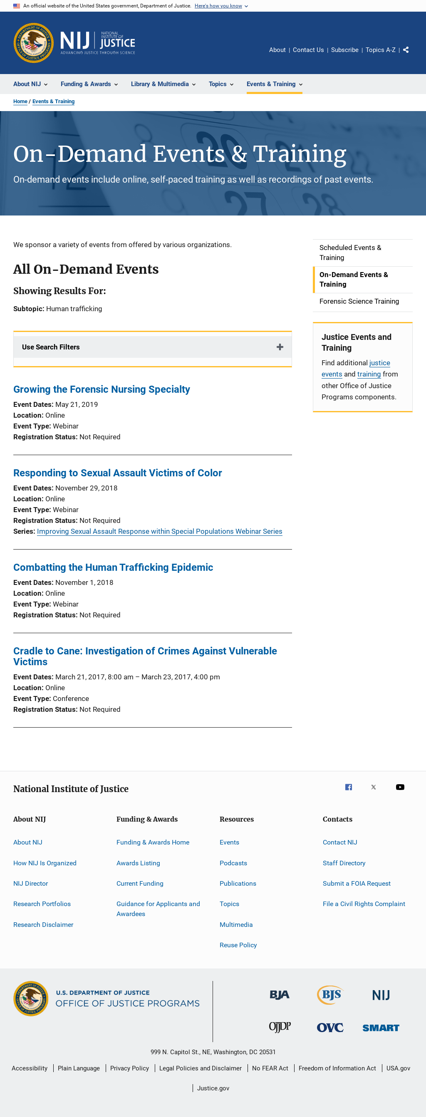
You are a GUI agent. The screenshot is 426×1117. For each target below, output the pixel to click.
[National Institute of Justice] (381, 1001)
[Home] (98, 43)
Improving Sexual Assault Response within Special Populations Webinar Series (159, 531)
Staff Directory (344, 863)
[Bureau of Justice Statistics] (330, 1006)
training (369, 374)
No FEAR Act (270, 1068)
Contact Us (308, 50)
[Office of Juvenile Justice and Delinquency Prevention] (280, 1035)
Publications (238, 883)
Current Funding (139, 883)
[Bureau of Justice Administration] (280, 1001)
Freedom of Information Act (337, 1068)
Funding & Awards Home (152, 842)
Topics (229, 904)
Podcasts (233, 863)
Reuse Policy (238, 945)
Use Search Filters (51, 347)
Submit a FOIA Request (357, 883)
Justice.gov (213, 1088)
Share (412, 55)
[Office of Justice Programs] (33, 42)
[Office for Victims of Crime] (330, 1034)
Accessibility (29, 1068)
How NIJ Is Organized (45, 863)
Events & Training (53, 101)
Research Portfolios (42, 904)
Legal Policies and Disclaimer (200, 1068)
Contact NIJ (340, 842)
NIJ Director (30, 883)
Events (229, 842)
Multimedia (236, 924)
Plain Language (79, 1068)
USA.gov (398, 1068)
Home (20, 101)
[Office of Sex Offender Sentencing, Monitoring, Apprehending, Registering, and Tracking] (381, 1033)
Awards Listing (138, 863)
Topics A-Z (381, 50)
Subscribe (345, 50)
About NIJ (27, 842)
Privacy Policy (129, 1068)
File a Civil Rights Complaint (364, 904)
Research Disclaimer (43, 924)
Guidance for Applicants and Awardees (158, 909)
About (277, 50)
